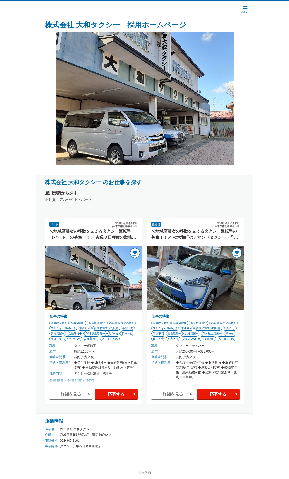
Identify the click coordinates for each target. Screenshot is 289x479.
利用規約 (144, 472)
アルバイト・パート (75, 200)
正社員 (50, 200)
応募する (116, 394)
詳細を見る (71, 394)
